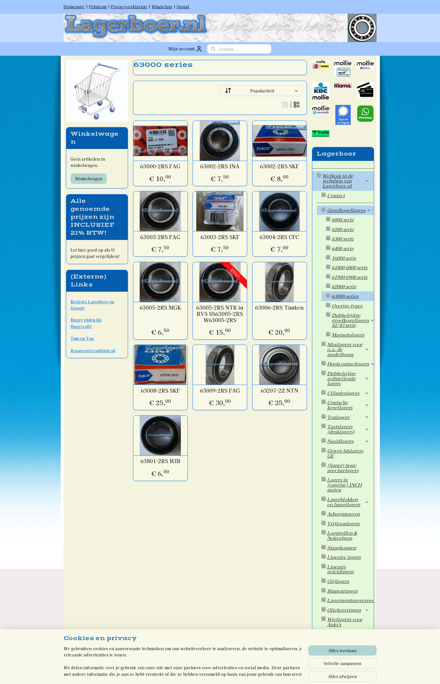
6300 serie (343, 238)
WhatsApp (162, 6)
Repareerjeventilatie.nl (93, 350)
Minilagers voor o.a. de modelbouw (348, 349)
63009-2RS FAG (220, 390)
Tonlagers (348, 417)
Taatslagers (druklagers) (348, 429)
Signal (183, 6)
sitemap (197, 673)
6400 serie (343, 248)
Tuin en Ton (82, 338)
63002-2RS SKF (279, 166)
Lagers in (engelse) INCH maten (344, 484)
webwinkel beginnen (227, 673)
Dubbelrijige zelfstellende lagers (348, 378)
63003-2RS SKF (220, 237)
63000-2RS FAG (160, 166)
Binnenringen (342, 590)
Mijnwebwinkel (276, 673)
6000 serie (343, 219)
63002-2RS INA (219, 166)
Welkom (332, 648)
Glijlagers (338, 581)
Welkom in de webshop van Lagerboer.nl (346, 180)
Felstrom (97, 6)
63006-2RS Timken (279, 307)
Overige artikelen (346, 634)
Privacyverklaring (129, 6)
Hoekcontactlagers (350, 363)
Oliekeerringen (348, 609)
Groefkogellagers (349, 210)
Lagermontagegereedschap (350, 600)
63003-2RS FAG (160, 237)
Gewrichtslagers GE (345, 453)
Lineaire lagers (344, 557)
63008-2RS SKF (160, 390)
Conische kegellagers (348, 405)
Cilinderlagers (348, 392)
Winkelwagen (88, 178)
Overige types (347, 305)
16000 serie (344, 257)
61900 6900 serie (350, 276)
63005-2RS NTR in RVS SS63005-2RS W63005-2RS (219, 313)
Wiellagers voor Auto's (344, 622)
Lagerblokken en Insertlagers (348, 502)
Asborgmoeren (343, 513)
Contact (336, 195)
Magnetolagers (348, 334)
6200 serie (343, 229)
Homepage (73, 6)
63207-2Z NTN (279, 390)
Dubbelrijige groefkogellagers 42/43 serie (353, 320)
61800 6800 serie (350, 267)
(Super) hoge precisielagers (342, 468)
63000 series (345, 296)
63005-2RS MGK (160, 307)
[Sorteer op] (261, 91)
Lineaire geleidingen (340, 569)
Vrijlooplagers (343, 523)
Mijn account (186, 48)
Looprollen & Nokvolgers (342, 535)
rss (207, 673)
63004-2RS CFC (279, 237)
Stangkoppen (341, 547)
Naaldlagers (348, 441)
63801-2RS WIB (160, 461)
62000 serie (344, 286)
